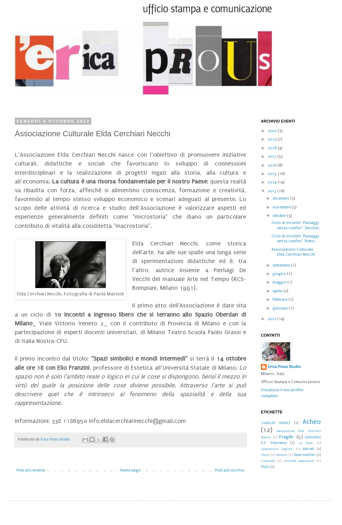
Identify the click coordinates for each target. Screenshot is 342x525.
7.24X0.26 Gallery (275, 423)
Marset (308, 449)
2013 (272, 191)
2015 (273, 173)
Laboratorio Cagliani (277, 449)
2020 (273, 131)
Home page (130, 470)
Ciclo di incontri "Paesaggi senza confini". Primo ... (295, 238)
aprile (278, 291)
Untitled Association (299, 461)
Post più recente (31, 470)
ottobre (280, 215)
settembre (282, 265)
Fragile (286, 437)
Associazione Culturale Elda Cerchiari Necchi (293, 252)
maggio (280, 282)
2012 (272, 319)
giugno (280, 273)
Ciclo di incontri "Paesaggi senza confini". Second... (295, 225)
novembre (282, 207)
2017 (272, 156)
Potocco (281, 455)
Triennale (268, 461)
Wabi (265, 467)
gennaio (281, 308)
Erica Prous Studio (284, 366)
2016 (272, 165)
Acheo (312, 422)
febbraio (280, 299)
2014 (272, 182)
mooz (265, 455)
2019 (272, 139)
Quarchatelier (305, 455)
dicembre (281, 198)
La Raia (306, 443)
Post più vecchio (229, 470)
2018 (272, 148)
